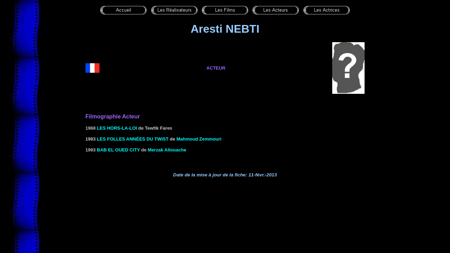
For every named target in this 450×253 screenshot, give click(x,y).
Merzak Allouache (167, 150)
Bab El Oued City (118, 150)
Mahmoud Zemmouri (198, 139)
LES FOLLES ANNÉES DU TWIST (133, 139)
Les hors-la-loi (117, 128)
